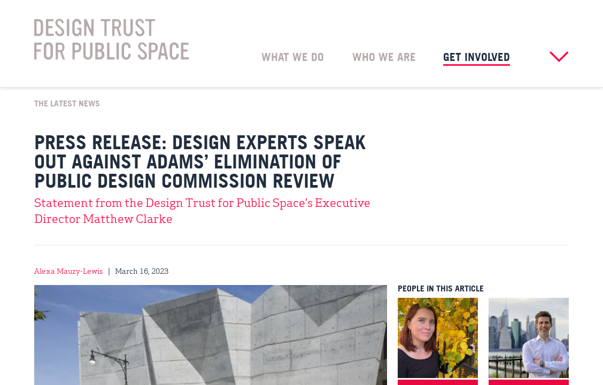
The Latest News (67, 102)
